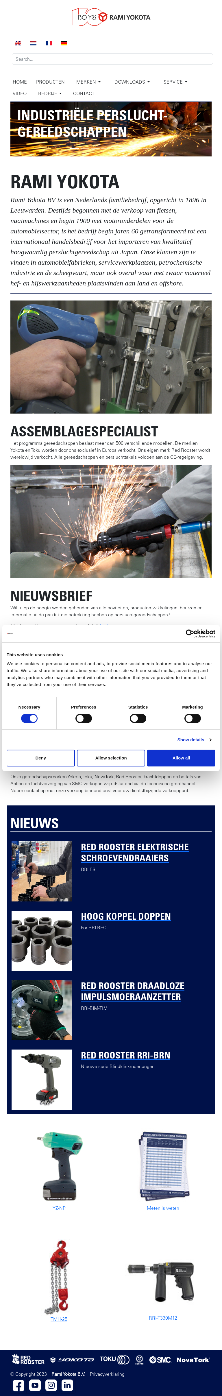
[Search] (112, 59)
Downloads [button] (130, 82)
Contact (84, 93)
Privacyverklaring (107, 1374)
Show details (190, 739)
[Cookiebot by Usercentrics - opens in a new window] (190, 633)
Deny (40, 757)
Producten (50, 82)
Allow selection (111, 757)
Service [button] (174, 82)
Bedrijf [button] (48, 93)
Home (20, 82)
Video (20, 93)
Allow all (181, 757)
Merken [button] (86, 82)
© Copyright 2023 (28, 1374)
